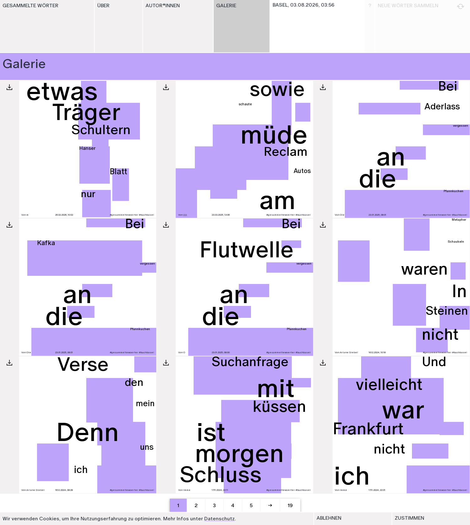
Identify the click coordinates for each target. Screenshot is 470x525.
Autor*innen (163, 5)
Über (103, 5)
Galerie (226, 5)
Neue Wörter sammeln (421, 6)
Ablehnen (329, 518)
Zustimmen (409, 518)
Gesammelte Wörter (30, 5)
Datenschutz (219, 519)
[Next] (270, 505)
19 (290, 505)
